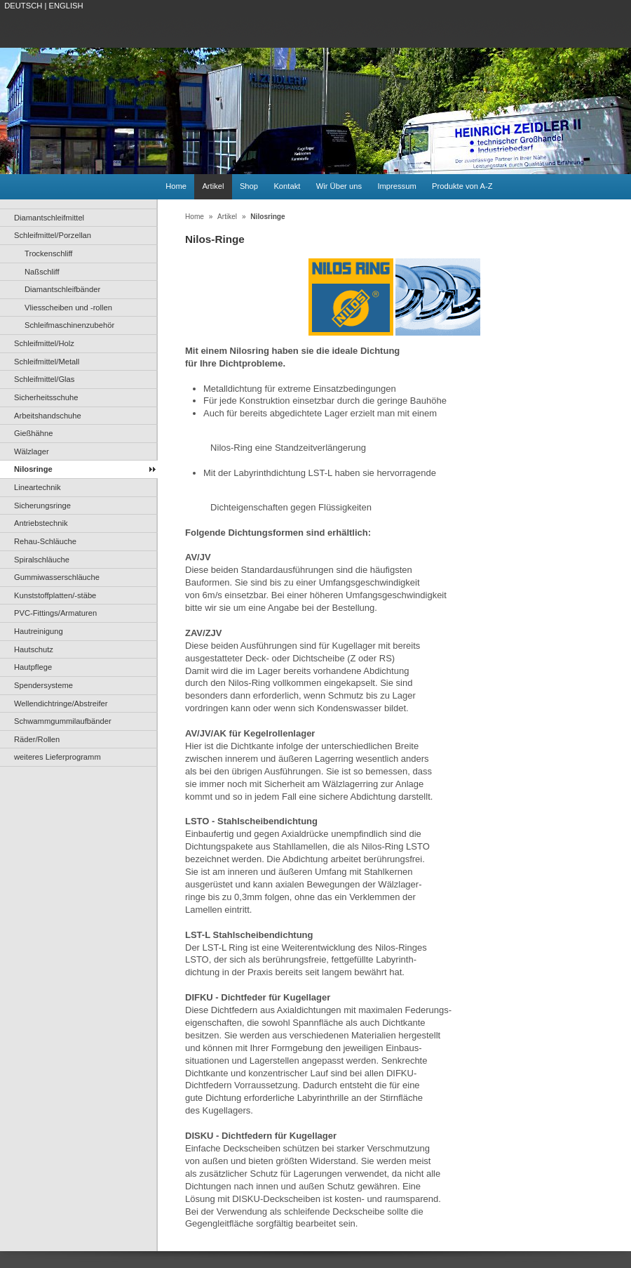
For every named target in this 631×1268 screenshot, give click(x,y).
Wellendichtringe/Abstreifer (61, 703)
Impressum (396, 186)
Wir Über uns (339, 186)
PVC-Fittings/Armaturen (55, 613)
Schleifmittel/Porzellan (52, 235)
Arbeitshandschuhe (47, 415)
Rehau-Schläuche (45, 541)
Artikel (213, 186)
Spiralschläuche (41, 559)
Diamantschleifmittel (49, 217)
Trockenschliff (48, 253)
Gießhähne (33, 433)
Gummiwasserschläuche (57, 577)
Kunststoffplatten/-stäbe (55, 595)
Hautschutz (33, 649)
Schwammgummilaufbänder (62, 721)
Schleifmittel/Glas (44, 379)
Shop (249, 186)
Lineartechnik (37, 487)
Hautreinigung (38, 631)
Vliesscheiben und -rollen (68, 307)
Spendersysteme (43, 685)
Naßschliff (42, 272)
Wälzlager (31, 451)
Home (175, 186)
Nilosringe (33, 469)
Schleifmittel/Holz (44, 343)
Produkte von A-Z (462, 186)
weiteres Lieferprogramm (57, 757)
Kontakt (286, 186)
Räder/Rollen (37, 739)
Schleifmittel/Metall (46, 361)
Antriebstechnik (41, 523)
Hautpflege (33, 667)
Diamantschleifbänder (62, 289)
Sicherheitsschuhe (46, 397)
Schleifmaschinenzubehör (69, 325)
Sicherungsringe (42, 505)
